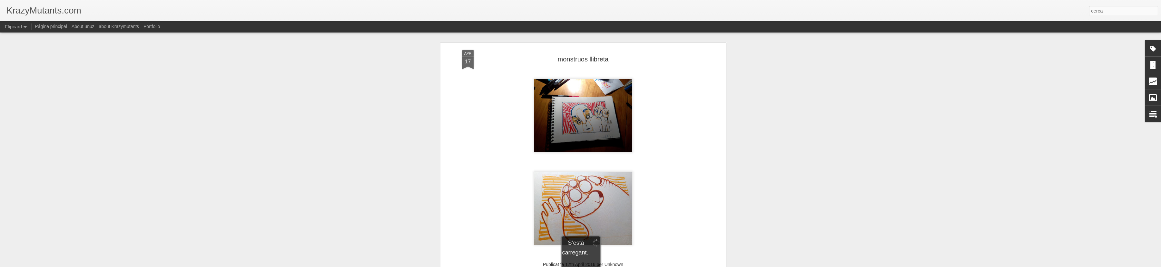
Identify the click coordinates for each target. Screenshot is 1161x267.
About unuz (83, 26)
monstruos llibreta (583, 59)
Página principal (51, 26)
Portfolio (151, 26)
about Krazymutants (119, 26)
